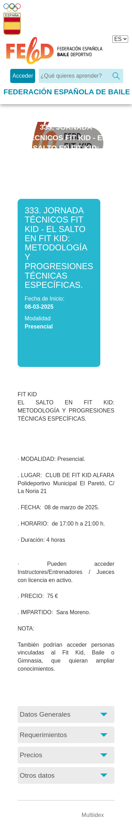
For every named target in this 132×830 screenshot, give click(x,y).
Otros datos (37, 775)
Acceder (22, 76)
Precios (31, 755)
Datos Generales (45, 714)
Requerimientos (43, 735)
